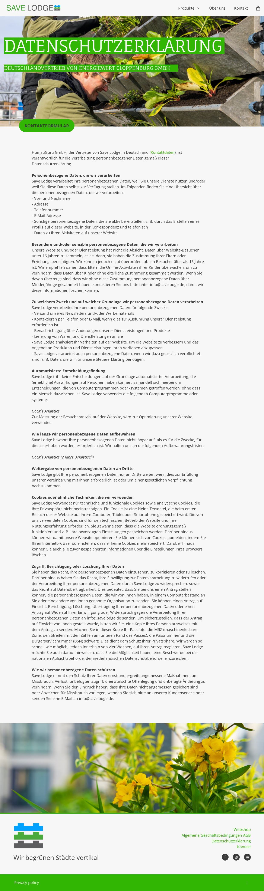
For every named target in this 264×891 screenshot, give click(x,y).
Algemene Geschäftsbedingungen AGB (216, 835)
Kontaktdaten (163, 152)
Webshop (242, 829)
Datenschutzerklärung (231, 841)
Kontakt (244, 846)
